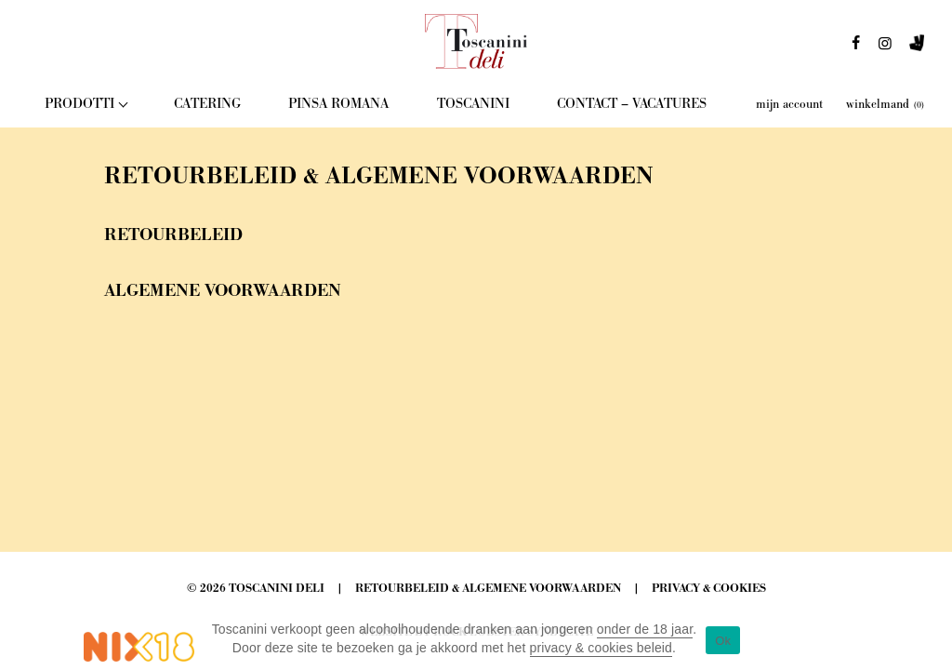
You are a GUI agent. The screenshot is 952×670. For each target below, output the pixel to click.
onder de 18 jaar (645, 629)
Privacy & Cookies (709, 588)
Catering (207, 104)
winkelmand (885, 104)
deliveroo (916, 48)
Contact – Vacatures (632, 104)
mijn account (789, 104)
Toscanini (473, 104)
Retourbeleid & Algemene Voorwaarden (488, 588)
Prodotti (79, 104)
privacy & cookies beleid (601, 647)
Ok (723, 641)
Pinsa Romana (338, 104)
